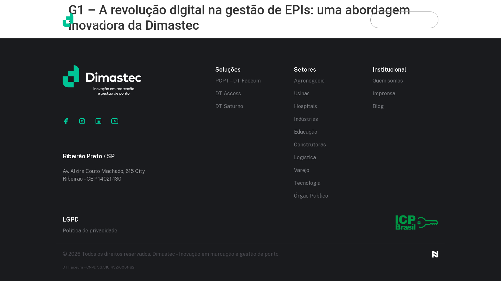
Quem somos (388, 81)
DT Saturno (229, 106)
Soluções (254, 20)
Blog (341, 20)
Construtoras (310, 145)
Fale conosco (404, 20)
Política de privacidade (90, 231)
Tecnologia (307, 183)
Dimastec (205, 20)
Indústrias (306, 119)
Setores (300, 20)
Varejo (301, 170)
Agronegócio (309, 81)
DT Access (228, 93)
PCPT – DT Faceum (238, 81)
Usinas (302, 93)
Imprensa (384, 93)
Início (161, 20)
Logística (305, 157)
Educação (305, 132)
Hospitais (305, 106)
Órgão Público (311, 196)
